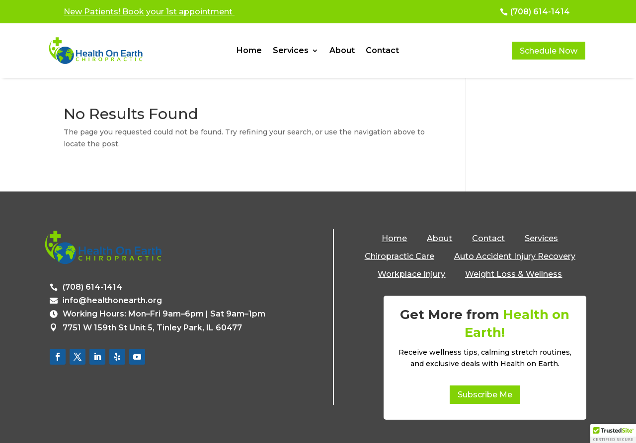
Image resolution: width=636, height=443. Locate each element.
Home (249, 51)
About (342, 51)
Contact (382, 51)
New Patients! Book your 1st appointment (149, 11)
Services (291, 51)
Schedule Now (548, 51)
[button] (613, 433)
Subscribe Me (485, 394)
